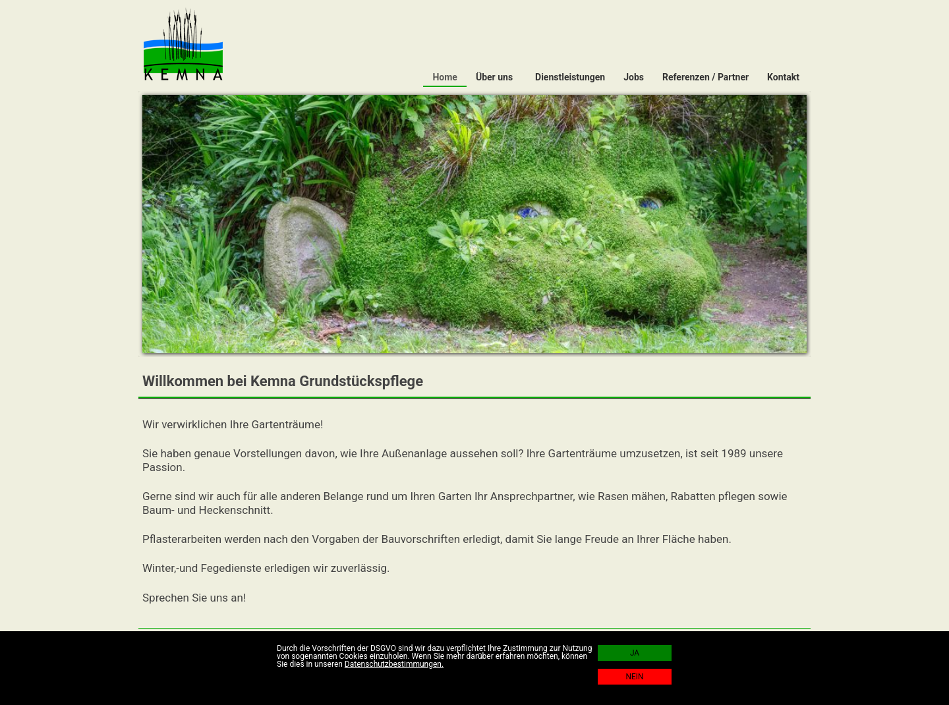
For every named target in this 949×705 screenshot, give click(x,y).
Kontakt (783, 77)
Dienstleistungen (570, 77)
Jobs (633, 77)
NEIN (635, 676)
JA (634, 653)
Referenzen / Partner (705, 77)
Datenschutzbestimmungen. (394, 664)
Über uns (494, 77)
